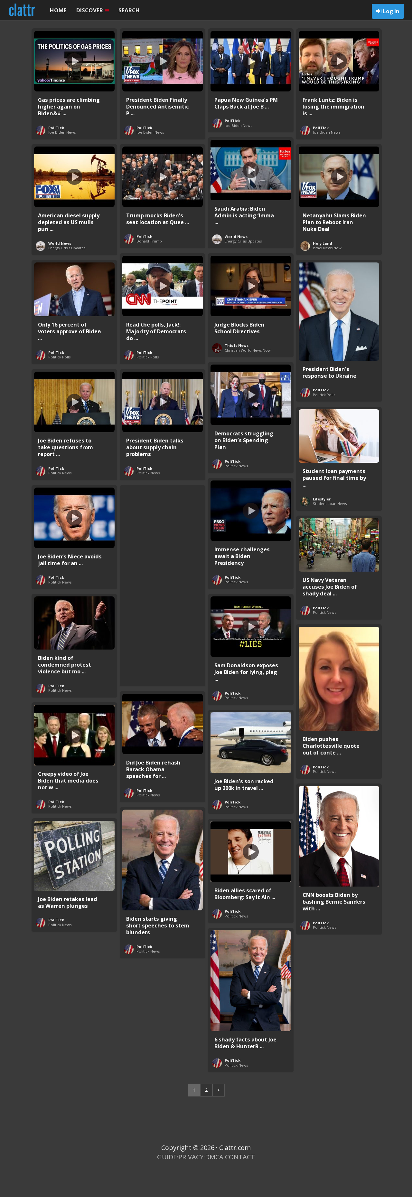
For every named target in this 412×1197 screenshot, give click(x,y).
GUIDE (167, 1191)
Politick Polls (147, 391)
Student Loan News (330, 538)
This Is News (236, 380)
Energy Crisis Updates (243, 275)
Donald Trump (149, 275)
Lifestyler (322, 533)
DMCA (214, 1191)
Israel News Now (327, 282)
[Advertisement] (162, 619)
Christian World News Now (248, 385)
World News (236, 271)
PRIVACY (190, 1191)
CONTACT (240, 1191)
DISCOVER (92, 10)
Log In (391, 11)
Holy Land (322, 278)
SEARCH (129, 10)
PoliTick (56, 162)
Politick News (236, 500)
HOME (58, 10)
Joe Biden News (62, 167)
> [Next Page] (218, 1125)
